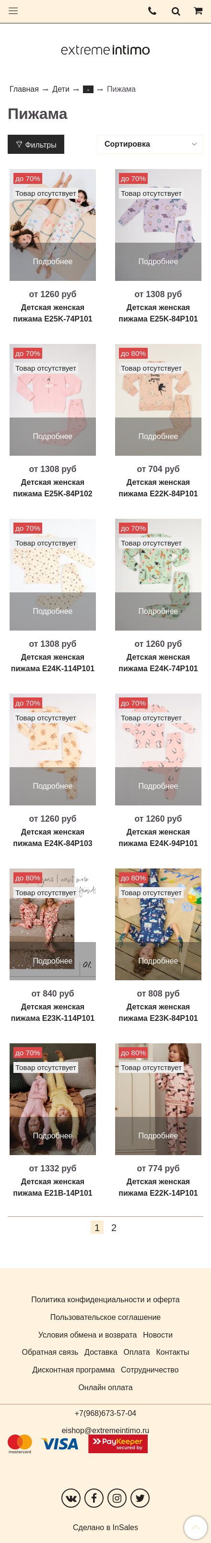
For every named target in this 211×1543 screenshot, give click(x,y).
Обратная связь (50, 1352)
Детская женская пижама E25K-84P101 (158, 313)
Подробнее (53, 261)
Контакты (172, 1352)
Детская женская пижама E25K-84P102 (52, 488)
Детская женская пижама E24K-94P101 (158, 837)
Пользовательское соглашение (105, 1317)
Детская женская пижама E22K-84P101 (158, 488)
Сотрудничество (150, 1370)
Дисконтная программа (73, 1370)
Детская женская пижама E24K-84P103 (52, 837)
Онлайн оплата (105, 1387)
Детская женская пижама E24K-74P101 (158, 663)
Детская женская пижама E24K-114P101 (52, 663)
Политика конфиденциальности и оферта (105, 1300)
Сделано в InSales (105, 1528)
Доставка (100, 1352)
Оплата (137, 1352)
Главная (24, 89)
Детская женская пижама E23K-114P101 (52, 1012)
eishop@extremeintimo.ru (106, 1430)
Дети (60, 89)
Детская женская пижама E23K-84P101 (158, 1012)
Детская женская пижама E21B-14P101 (52, 1187)
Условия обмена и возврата (87, 1335)
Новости (158, 1335)
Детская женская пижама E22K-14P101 (158, 1187)
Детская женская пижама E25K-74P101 (52, 313)
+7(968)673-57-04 (106, 1413)
